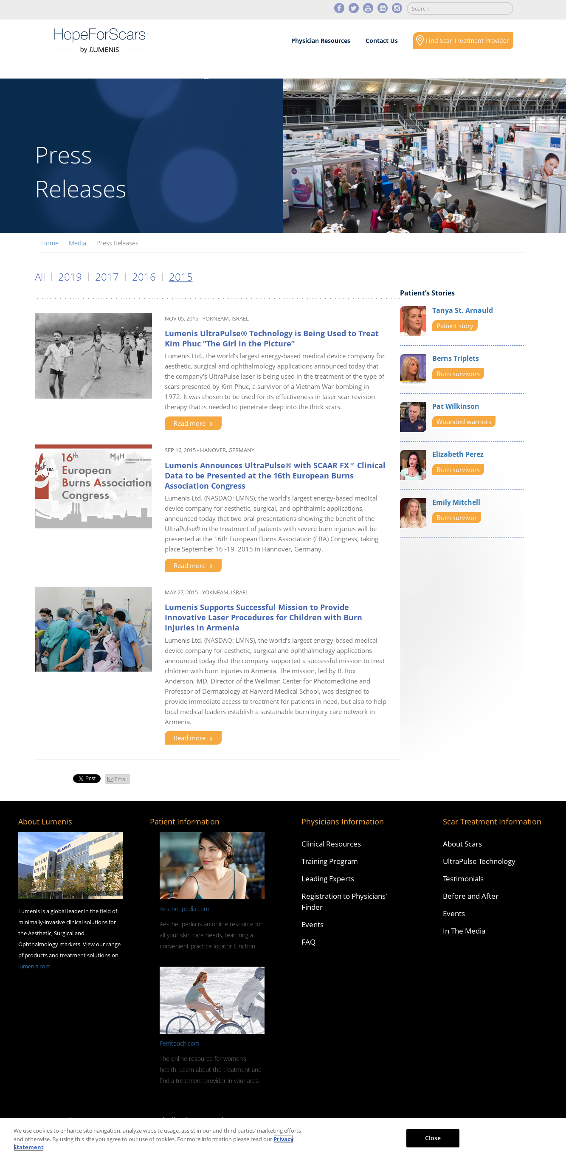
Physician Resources (320, 41)
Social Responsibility (446, 74)
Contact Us (382, 41)
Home (50, 243)
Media (361, 74)
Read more (193, 423)
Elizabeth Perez (458, 454)
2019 (70, 277)
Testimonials (463, 878)
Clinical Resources (331, 844)
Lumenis (99, 40)
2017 (107, 277)
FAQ (308, 942)
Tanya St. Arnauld (462, 310)
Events (312, 924)
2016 (144, 277)
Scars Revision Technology (169, 74)
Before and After (470, 896)
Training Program (329, 861)
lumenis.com (34, 966)
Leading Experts (327, 878)
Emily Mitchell (456, 502)
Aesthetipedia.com (184, 909)
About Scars (74, 74)
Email (121, 779)
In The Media (464, 931)
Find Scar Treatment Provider (467, 41)
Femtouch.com (179, 1043)
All (40, 277)
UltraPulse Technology (479, 861)
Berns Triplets (455, 358)
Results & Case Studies (272, 74)
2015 (181, 277)
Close (433, 1137)
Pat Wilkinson (455, 406)
